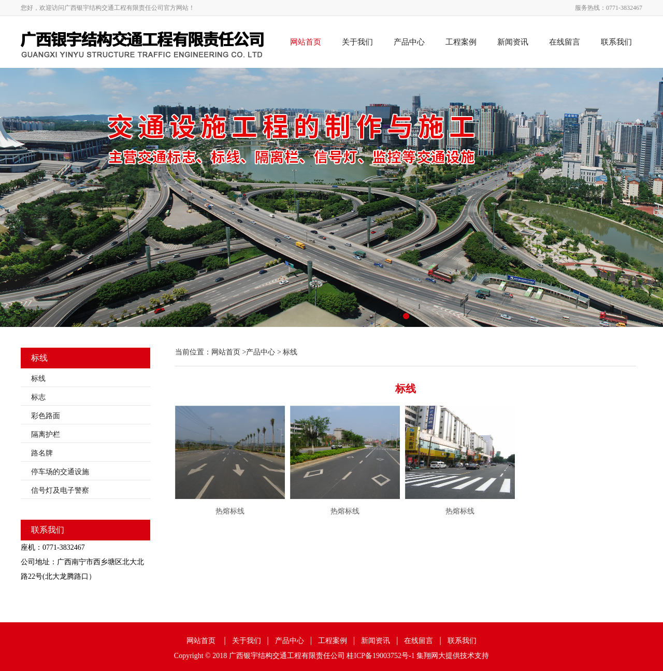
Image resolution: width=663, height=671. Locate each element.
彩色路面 (45, 416)
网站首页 (305, 42)
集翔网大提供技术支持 (452, 656)
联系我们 (616, 42)
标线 (38, 378)
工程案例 (461, 42)
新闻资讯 (512, 42)
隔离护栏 (45, 434)
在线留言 (564, 42)
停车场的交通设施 (60, 472)
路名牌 (42, 453)
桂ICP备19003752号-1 (380, 656)
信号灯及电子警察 (60, 490)
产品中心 (409, 42)
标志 (38, 397)
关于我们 (357, 42)
